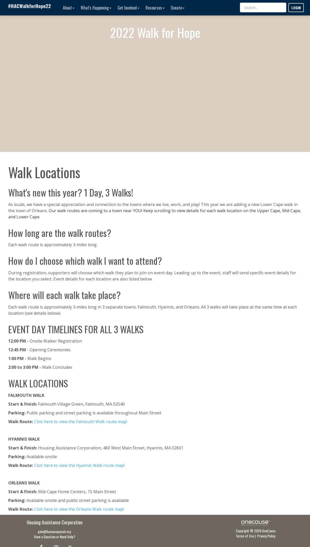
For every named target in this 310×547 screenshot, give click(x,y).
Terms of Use (245, 536)
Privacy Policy (266, 536)
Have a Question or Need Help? (54, 536)
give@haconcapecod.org (54, 531)
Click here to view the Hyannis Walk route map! (79, 465)
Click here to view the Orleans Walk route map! (79, 509)
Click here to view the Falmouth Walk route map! (80, 421)
